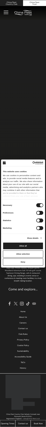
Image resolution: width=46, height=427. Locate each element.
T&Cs (23, 362)
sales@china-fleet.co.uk (31, 419)
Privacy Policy (23, 340)
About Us (23, 317)
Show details (33, 238)
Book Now (38, 423)
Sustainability (23, 351)
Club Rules (23, 334)
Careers (23, 323)
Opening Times (7, 423)
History (23, 368)
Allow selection (23, 254)
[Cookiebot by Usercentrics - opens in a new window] (32, 163)
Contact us (23, 423)
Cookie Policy (23, 345)
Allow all (23, 246)
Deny (23, 262)
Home (23, 311)
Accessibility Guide (23, 356)
